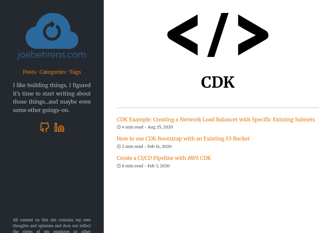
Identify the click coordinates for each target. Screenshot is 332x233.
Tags (75, 72)
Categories (53, 72)
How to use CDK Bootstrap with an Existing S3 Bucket (183, 138)
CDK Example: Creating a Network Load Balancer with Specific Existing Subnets (216, 119)
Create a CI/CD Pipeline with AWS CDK (164, 158)
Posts (29, 72)
